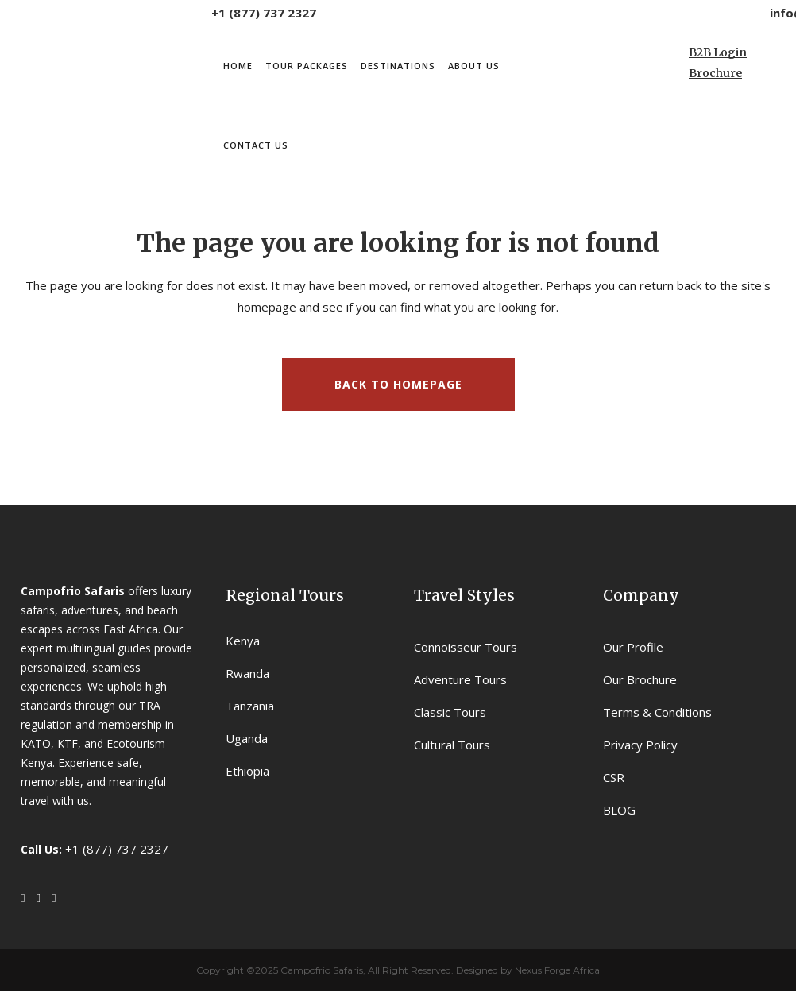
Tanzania (250, 706)
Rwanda (247, 673)
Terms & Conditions (657, 712)
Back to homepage (398, 384)
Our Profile (633, 647)
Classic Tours (450, 712)
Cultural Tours (452, 745)
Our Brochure (640, 679)
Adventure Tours (460, 679)
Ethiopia (247, 771)
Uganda (247, 738)
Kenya (243, 640)
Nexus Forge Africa (556, 970)
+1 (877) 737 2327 (263, 13)
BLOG (619, 810)
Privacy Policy (640, 745)
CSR (613, 777)
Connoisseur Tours (465, 647)
